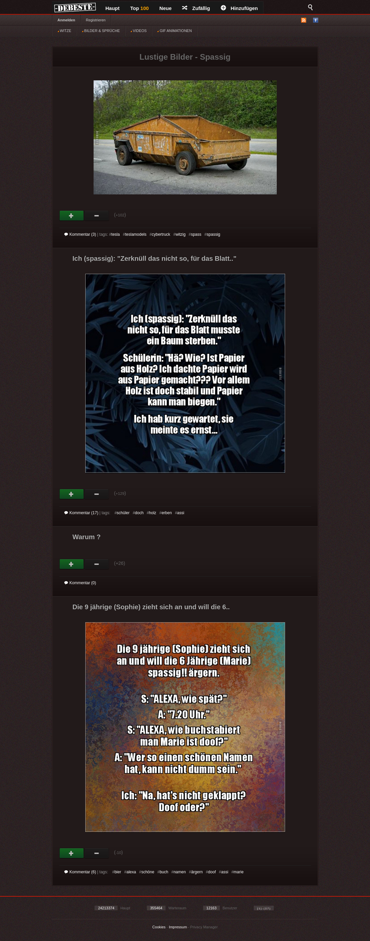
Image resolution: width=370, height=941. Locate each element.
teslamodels (136, 234)
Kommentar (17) (81, 513)
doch (139, 513)
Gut (71, 215)
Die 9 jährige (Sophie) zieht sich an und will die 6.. (151, 607)
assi (180, 513)
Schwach (96, 215)
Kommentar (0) (80, 583)
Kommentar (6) (80, 872)
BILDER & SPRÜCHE (101, 31)
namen (180, 872)
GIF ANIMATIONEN (174, 31)
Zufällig (196, 8)
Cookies (159, 927)
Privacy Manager (204, 927)
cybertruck (161, 234)
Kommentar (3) (80, 234)
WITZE (64, 31)
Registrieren (96, 20)
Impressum (178, 927)
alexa (131, 872)
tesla (115, 234)
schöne (147, 872)
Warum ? (87, 537)
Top (139, 8)
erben (167, 513)
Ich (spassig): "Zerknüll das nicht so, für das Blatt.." (154, 258)
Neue (166, 8)
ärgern (197, 872)
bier (118, 872)
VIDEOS (139, 31)
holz (152, 513)
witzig (180, 234)
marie (238, 872)
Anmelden (66, 20)
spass (196, 234)
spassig (213, 234)
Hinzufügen (239, 8)
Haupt (113, 8)
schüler (123, 513)
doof (212, 872)
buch (164, 872)
